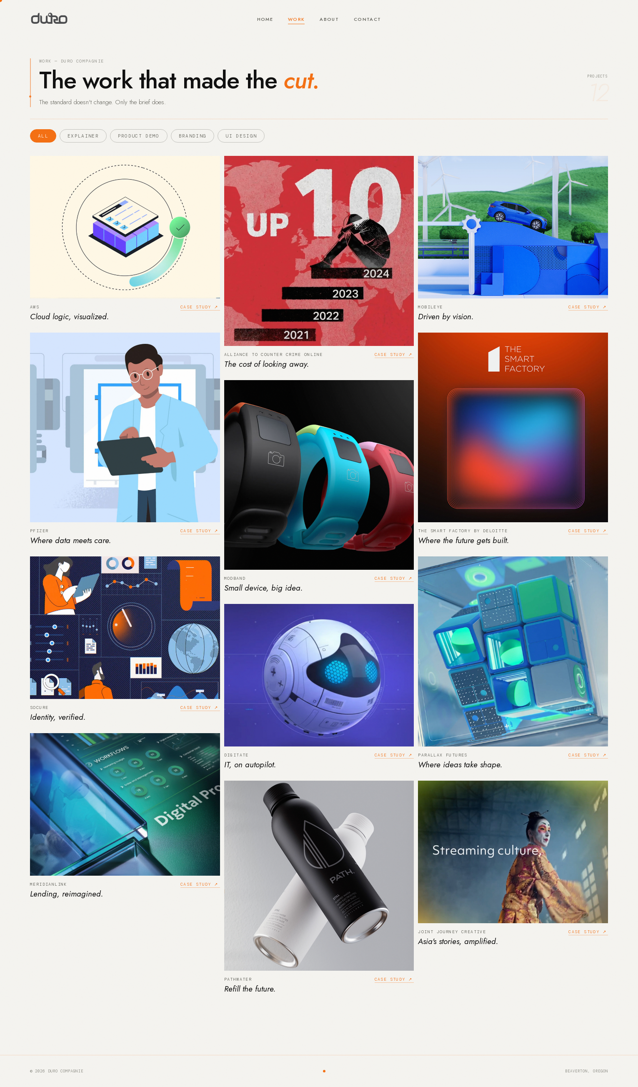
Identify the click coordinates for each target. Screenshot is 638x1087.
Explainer (83, 136)
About (329, 19)
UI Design (241, 136)
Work (296, 19)
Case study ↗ (199, 307)
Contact (367, 19)
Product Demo (139, 136)
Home (265, 19)
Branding (193, 136)
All (43, 136)
